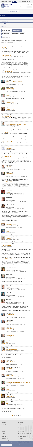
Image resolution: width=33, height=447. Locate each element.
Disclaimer (3, 433)
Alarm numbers (4, 438)
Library (28, 1)
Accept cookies (6, 445)
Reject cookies (17, 445)
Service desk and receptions (7, 425)
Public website (6, 30)
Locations (3, 427)
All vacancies (21, 431)
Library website (6, 37)
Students (9, 1)
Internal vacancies (22, 429)
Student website (17, 30)
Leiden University (4, 1)
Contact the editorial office (7, 429)
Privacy (3, 431)
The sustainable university (24, 427)
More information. (18, 443)
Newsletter (20, 438)
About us (20, 425)
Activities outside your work (24, 433)
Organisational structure (22, 1)
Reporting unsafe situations (7, 441)
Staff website (3, 18)
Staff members (14, 1)
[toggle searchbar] (31, 4)
